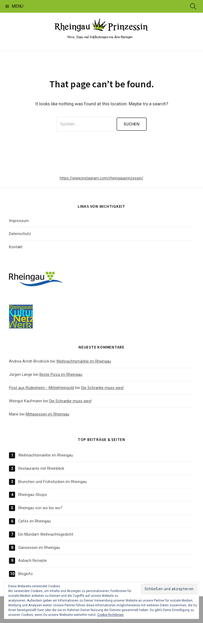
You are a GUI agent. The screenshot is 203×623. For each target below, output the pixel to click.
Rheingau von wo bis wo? (40, 507)
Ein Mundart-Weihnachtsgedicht (45, 534)
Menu (17, 6)
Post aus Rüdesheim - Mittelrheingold (41, 387)
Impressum (19, 220)
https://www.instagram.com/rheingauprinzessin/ (101, 178)
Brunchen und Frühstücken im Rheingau (52, 481)
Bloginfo (25, 573)
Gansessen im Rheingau (39, 547)
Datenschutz (20, 233)
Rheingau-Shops (32, 494)
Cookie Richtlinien (110, 615)
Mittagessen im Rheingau (47, 414)
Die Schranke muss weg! (102, 387)
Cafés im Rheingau (34, 521)
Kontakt (15, 247)
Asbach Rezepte (32, 560)
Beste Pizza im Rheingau (60, 374)
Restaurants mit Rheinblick (41, 468)
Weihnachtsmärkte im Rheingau (83, 361)
